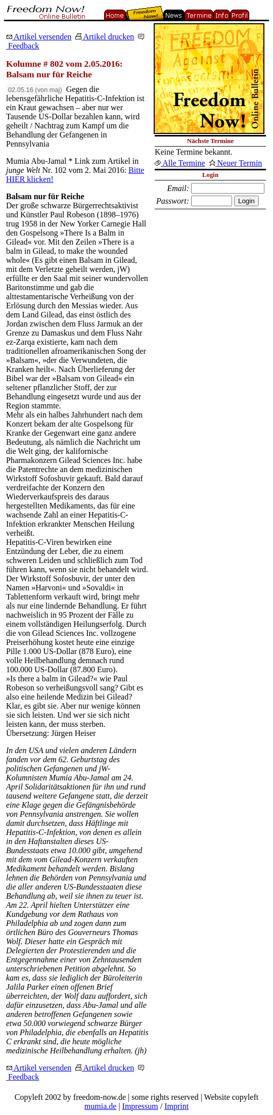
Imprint (176, 1106)
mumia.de (100, 1106)
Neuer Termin (235, 163)
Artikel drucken (104, 36)
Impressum (140, 1106)
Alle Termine (180, 163)
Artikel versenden (38, 36)
